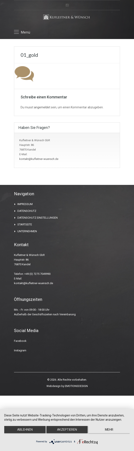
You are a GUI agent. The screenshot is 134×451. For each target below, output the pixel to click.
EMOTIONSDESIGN (76, 386)
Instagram (20, 350)
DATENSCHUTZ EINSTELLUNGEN (39, 217)
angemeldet (41, 107)
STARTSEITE (25, 224)
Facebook (20, 340)
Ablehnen (25, 429)
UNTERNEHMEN (28, 231)
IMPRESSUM (25, 204)
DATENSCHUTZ (27, 210)
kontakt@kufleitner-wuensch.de (38, 159)
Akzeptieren (67, 429)
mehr (109, 429)
